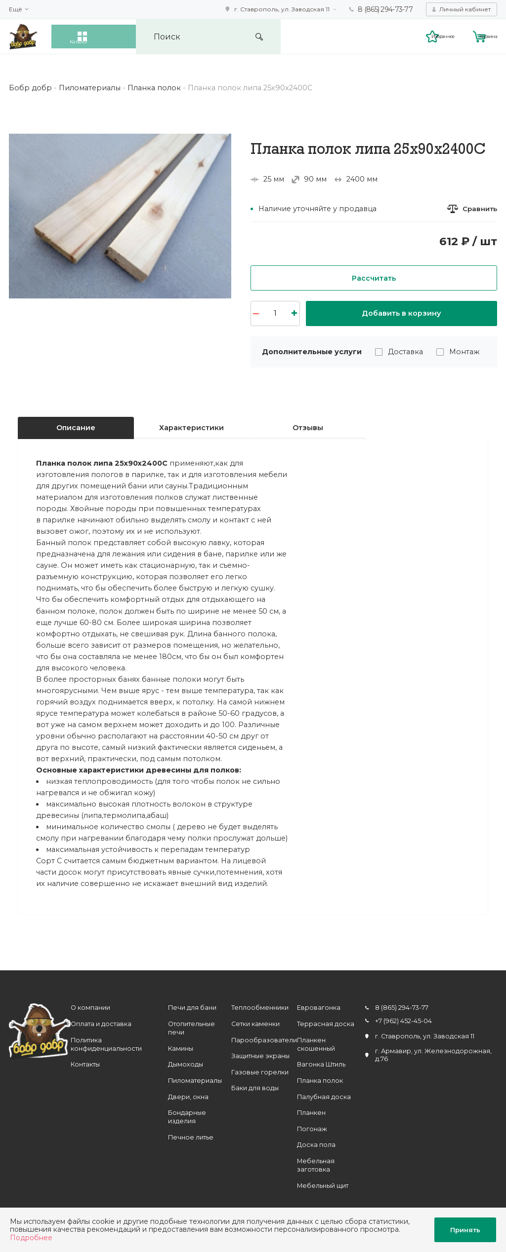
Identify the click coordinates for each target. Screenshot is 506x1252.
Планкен (311, 1112)
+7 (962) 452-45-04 (403, 1021)
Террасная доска (325, 1024)
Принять (465, 1230)
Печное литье (190, 1137)
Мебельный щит (322, 1185)
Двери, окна (188, 1097)
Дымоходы (185, 1064)
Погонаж (312, 1129)
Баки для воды (255, 1088)
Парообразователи (264, 1040)
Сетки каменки (255, 1024)
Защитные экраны (260, 1056)
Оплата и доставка (101, 1024)
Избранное (411, 36)
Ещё (15, 9)
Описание (75, 428)
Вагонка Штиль (321, 1064)
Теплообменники (260, 1008)
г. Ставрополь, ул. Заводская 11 (282, 9)
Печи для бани (192, 1008)
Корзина (483, 36)
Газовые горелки (260, 1072)
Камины (180, 1048)
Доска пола (316, 1144)
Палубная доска (324, 1097)
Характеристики (191, 428)
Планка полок (320, 1080)
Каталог (101, 36)
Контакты (85, 1064)
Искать (319, 36)
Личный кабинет (465, 9)
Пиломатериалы (195, 1080)
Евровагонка (318, 1008)
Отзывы (308, 428)
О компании (90, 1008)
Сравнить (478, 209)
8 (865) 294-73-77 (385, 9)
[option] (120, 216)
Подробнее (31, 1237)
